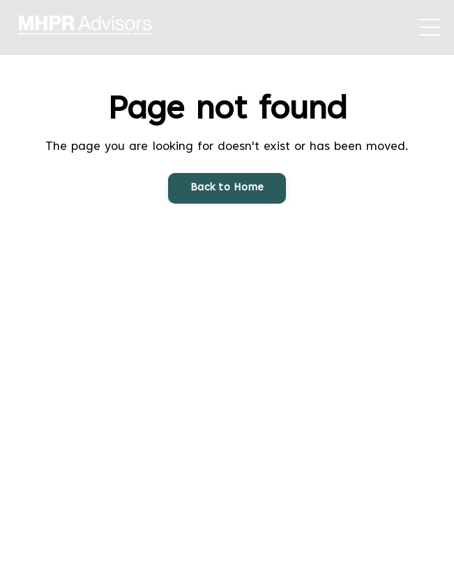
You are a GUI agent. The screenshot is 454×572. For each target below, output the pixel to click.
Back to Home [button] (227, 188)
